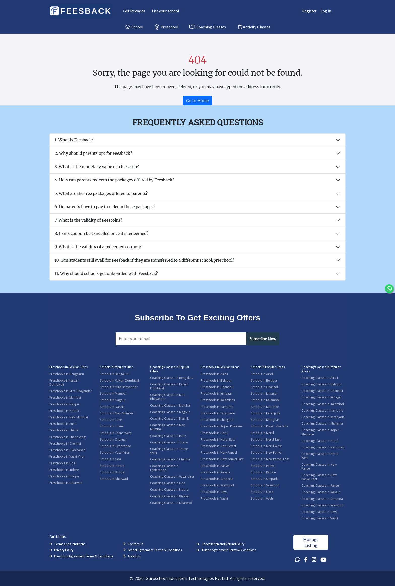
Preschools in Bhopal (64, 476)
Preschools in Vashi (214, 498)
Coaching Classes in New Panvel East (319, 477)
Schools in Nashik (112, 407)
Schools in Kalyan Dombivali (120, 380)
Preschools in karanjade (218, 413)
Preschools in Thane (63, 430)
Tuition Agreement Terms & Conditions (228, 550)
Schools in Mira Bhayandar (119, 387)
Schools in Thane (112, 426)
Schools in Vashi (262, 498)
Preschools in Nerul (214, 433)
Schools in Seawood (265, 485)
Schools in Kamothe (265, 407)
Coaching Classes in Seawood (322, 505)
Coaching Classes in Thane (169, 442)
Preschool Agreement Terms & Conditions (83, 556)
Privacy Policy (64, 550)
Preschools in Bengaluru (66, 374)
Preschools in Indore (64, 470)
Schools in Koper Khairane (269, 426)
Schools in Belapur (264, 380)
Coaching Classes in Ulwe (319, 512)
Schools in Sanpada (265, 479)
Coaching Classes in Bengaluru (172, 378)
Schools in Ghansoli (265, 387)
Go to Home (197, 100)
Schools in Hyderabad (115, 446)
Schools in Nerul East (265, 439)
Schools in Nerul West (266, 446)
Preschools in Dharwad (65, 483)
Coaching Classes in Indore (169, 489)
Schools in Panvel (263, 466)
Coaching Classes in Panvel (320, 485)
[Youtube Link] (323, 559)
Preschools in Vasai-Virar (67, 456)
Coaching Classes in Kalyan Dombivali (169, 386)
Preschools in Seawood (217, 485)
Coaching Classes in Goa (167, 483)
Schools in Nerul (262, 433)
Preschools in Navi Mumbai (68, 417)
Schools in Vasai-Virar (115, 452)
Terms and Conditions (69, 544)
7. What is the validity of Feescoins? (88, 220)
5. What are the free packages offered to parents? (101, 193)
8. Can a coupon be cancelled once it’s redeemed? (101, 233)
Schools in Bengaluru (114, 374)
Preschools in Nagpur (64, 404)
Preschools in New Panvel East (222, 459)
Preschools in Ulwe (214, 492)
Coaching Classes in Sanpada (322, 499)
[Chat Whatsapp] (389, 288)
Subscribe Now (262, 338)
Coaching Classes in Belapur (321, 384)
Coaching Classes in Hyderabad (164, 468)
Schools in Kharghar (265, 420)
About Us (134, 556)
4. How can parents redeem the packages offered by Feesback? (114, 179)
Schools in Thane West (115, 433)
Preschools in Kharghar (217, 420)
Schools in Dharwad (114, 479)
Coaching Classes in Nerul (319, 441)
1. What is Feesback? (74, 139)
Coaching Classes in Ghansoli (322, 391)
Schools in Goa (110, 459)
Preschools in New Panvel (219, 452)
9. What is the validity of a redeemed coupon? (98, 246)
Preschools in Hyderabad (67, 450)
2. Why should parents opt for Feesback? (93, 153)
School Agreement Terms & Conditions (155, 550)
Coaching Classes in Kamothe (322, 410)
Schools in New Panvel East (270, 459)
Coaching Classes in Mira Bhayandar (167, 397)
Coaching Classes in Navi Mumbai (167, 427)
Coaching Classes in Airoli (319, 378)
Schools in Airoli (262, 374)
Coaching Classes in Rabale (320, 492)
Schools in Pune (111, 420)
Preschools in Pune (62, 424)
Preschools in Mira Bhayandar (70, 391)
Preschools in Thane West (67, 437)
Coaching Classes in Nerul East (323, 447)
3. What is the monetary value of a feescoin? (97, 166)
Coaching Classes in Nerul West (319, 456)
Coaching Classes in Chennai (170, 459)
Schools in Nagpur (113, 400)
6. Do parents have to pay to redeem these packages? (105, 206)
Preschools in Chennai (65, 443)
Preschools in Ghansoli (217, 387)
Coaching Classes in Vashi (319, 518)
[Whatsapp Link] (297, 559)
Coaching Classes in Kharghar (322, 423)
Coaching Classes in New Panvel (319, 466)
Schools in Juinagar (264, 393)
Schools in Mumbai (113, 393)
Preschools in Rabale (215, 472)
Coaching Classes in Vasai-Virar (172, 476)
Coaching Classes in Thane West (169, 451)
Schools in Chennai (113, 439)
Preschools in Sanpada (217, 479)
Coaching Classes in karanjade (323, 417)
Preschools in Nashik (64, 411)
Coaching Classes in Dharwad (171, 503)
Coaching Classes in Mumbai (170, 405)
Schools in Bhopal (112, 472)
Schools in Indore (112, 466)
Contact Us (135, 544)
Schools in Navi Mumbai (117, 413)
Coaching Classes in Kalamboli (323, 404)
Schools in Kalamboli (265, 400)
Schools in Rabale (263, 472)
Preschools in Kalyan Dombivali (64, 382)
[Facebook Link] (306, 559)
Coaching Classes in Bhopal (169, 496)
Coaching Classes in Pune (168, 436)
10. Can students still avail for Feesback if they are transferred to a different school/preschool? (144, 260)
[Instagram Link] (314, 559)
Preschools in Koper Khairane (222, 426)
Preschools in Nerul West (218, 446)
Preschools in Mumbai (65, 397)
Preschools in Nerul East (218, 439)
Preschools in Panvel (215, 466)
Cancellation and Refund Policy (223, 544)
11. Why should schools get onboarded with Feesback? (106, 273)
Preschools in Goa (62, 463)
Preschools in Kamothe (217, 407)
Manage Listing (311, 542)
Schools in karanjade (265, 413)
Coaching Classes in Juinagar (321, 397)
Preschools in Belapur (216, 380)
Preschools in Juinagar (216, 393)
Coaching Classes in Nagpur (170, 412)
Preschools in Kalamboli (218, 400)
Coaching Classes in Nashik (169, 418)
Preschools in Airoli (214, 374)
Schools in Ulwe (262, 492)
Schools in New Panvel (266, 452)
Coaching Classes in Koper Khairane (320, 432)
